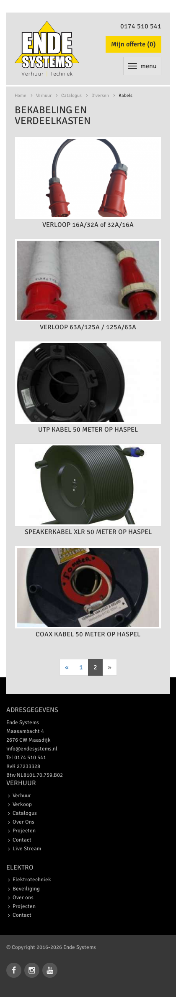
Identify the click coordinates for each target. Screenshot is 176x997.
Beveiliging (26, 888)
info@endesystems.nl (31, 748)
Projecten (24, 830)
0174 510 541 (140, 26)
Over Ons (23, 822)
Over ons (23, 897)
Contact (22, 840)
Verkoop (22, 804)
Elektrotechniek (32, 879)
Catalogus (71, 95)
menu (142, 66)
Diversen (100, 95)
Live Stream (27, 848)
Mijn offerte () (133, 44)
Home (20, 95)
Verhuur (44, 95)
